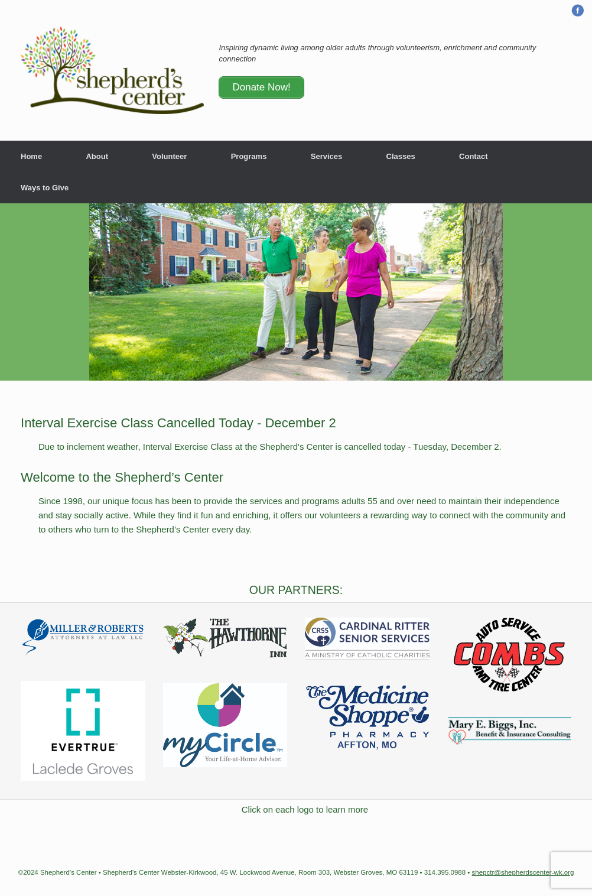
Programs (249, 156)
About (97, 156)
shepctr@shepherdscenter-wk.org (523, 872)
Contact (473, 156)
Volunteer (169, 156)
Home (31, 156)
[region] (296, 292)
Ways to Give (45, 187)
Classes (400, 156)
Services (327, 156)
